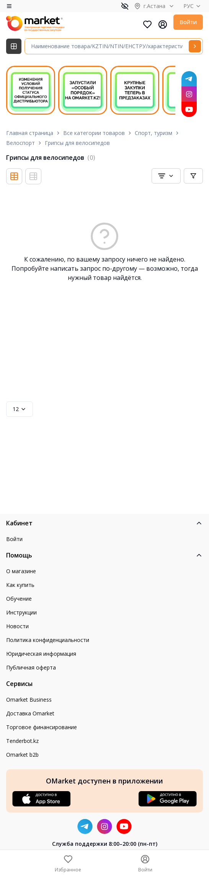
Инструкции (21, 612)
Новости (17, 626)
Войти (188, 22)
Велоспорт (20, 142)
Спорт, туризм (153, 133)
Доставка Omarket (30, 713)
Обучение (19, 598)
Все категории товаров (94, 133)
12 (19, 409)
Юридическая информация (41, 653)
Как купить (20, 584)
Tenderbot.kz (22, 740)
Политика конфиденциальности (47, 640)
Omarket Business (29, 699)
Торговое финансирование (41, 727)
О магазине (21, 571)
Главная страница (29, 133)
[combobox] (166, 176)
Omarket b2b (22, 754)
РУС (193, 6)
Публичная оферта (31, 667)
